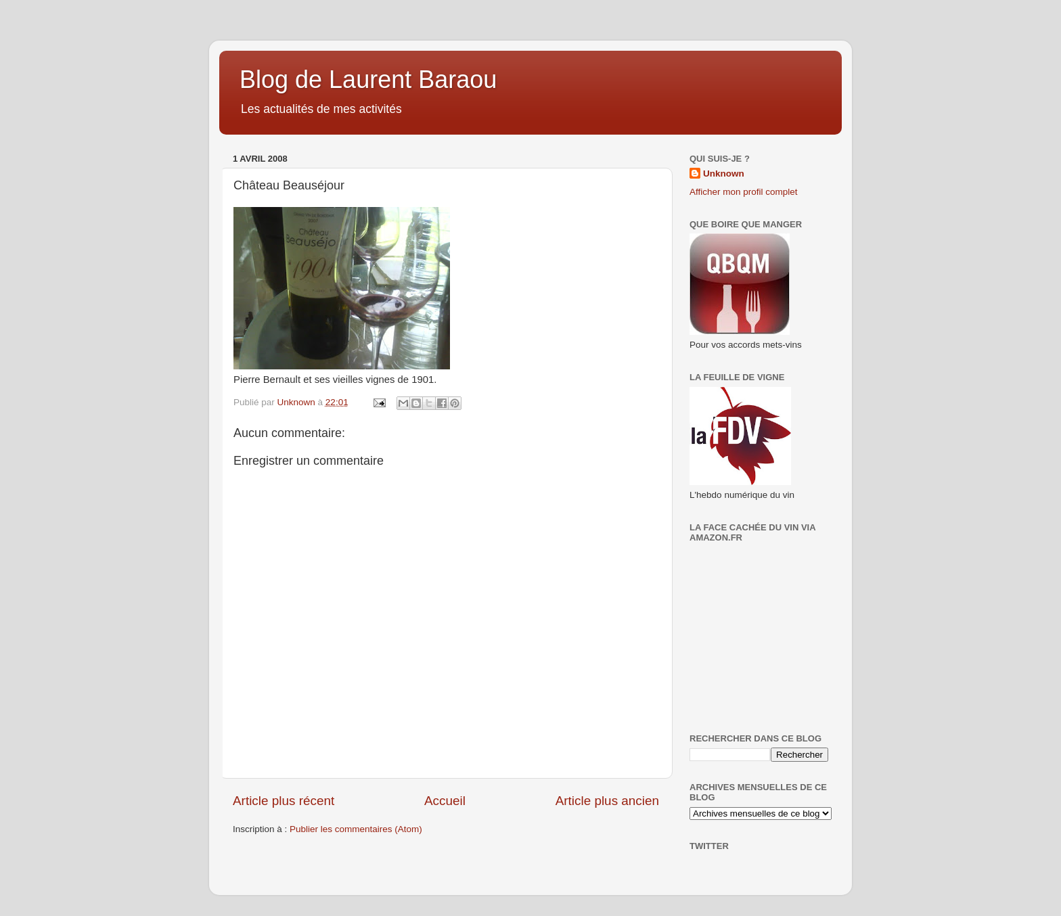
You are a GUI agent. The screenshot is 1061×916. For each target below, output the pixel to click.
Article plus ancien (607, 801)
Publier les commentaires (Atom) (356, 829)
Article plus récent (283, 801)
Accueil (445, 801)
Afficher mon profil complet (744, 192)
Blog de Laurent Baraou (368, 79)
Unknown (723, 173)
